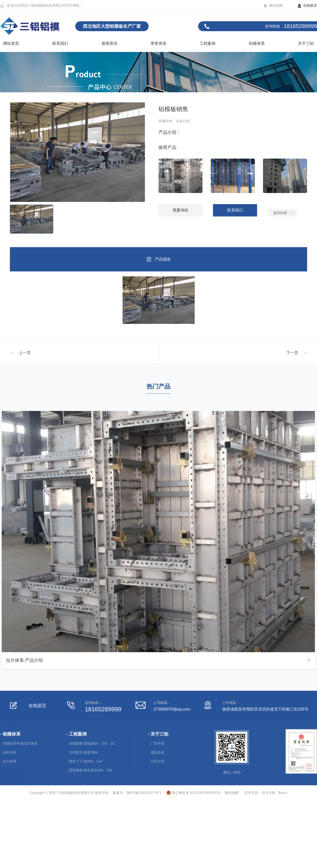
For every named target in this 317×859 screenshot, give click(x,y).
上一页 (25, 352)
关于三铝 (306, 43)
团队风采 (157, 752)
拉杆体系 (10, 752)
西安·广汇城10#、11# (85, 761)
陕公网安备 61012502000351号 (191, 793)
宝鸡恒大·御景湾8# (83, 752)
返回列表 (281, 225)
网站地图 (276, 5)
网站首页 (11, 43)
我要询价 (181, 210)
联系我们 (60, 43)
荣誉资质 (158, 43)
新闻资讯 (109, 43)
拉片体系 (10, 761)
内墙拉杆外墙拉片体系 (20, 743)
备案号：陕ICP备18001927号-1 (137, 793)
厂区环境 (157, 743)
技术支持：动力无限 (259, 793)
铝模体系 (257, 43)
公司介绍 (157, 761)
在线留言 (310, 5)
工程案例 (207, 43)
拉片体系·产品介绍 (24, 660)
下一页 (292, 352)
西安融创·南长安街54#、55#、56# (95, 770)
